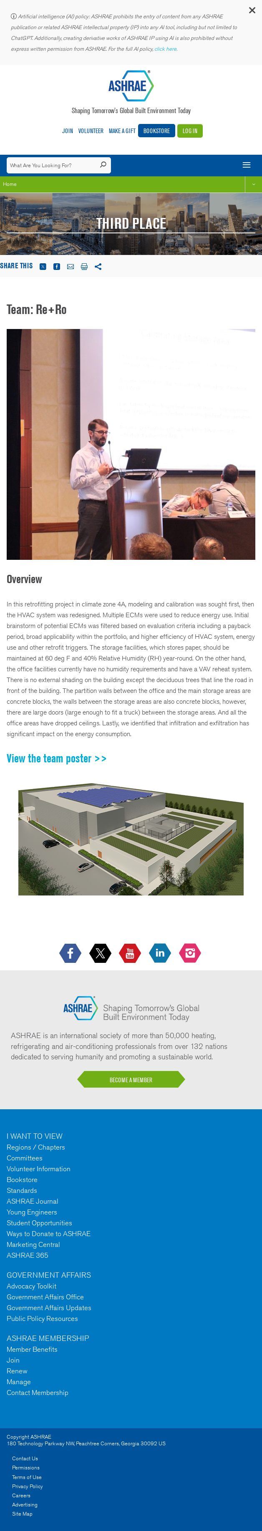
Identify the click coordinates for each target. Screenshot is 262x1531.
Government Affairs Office (45, 1297)
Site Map (22, 1513)
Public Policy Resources (42, 1318)
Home (10, 184)
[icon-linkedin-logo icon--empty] (161, 953)
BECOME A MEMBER (131, 1080)
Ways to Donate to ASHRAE (49, 1233)
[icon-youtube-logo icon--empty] (131, 953)
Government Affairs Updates (49, 1307)
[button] (251, 12)
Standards (22, 1190)
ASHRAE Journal (32, 1201)
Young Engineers (32, 1212)
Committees (25, 1158)
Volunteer (90, 131)
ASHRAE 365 (27, 1255)
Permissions (26, 1467)
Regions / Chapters (36, 1147)
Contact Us (25, 1458)
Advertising (25, 1504)
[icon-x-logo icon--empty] (101, 953)
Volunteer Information (39, 1169)
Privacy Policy (27, 1486)
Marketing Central (33, 1244)
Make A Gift (122, 131)
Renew (17, 1371)
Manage (19, 1382)
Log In (190, 131)
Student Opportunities (39, 1223)
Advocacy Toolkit (31, 1286)
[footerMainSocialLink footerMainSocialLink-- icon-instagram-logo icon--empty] (191, 953)
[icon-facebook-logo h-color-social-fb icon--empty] (71, 953)
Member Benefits (32, 1349)
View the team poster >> (57, 758)
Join (67, 131)
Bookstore (157, 131)
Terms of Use (27, 1477)
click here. (166, 48)
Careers (21, 1495)
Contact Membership (37, 1392)
